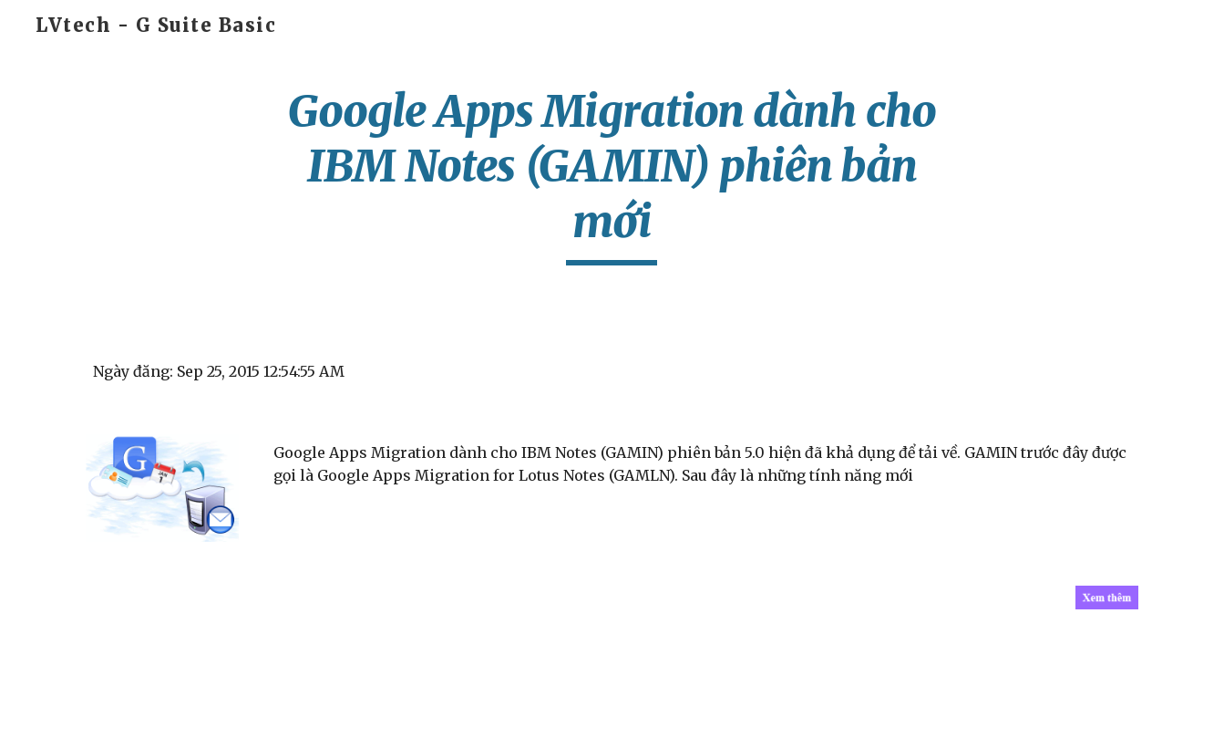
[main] (612, 175)
